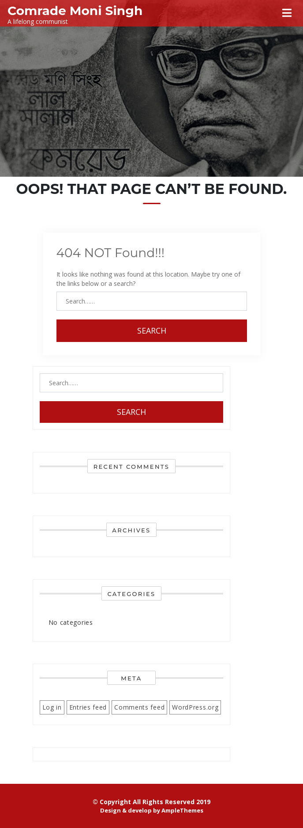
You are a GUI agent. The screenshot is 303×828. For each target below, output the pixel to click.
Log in (52, 707)
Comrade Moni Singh (74, 10)
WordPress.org (195, 707)
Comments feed (139, 707)
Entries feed (88, 707)
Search (151, 330)
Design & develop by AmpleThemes (151, 810)
